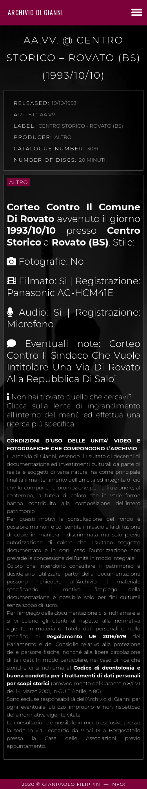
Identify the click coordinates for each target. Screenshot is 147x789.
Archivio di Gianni (35, 12)
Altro (18, 182)
